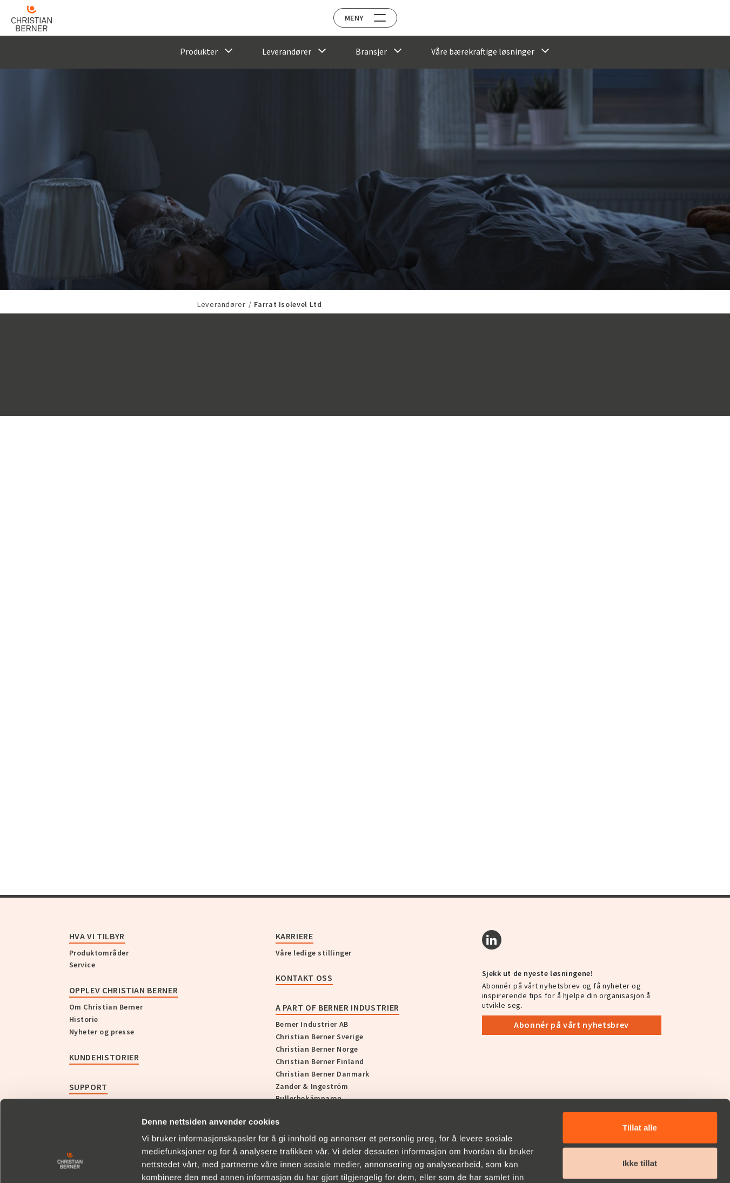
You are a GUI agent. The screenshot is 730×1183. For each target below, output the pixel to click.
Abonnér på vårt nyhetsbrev (571, 1024)
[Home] (39, 18)
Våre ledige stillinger (314, 953)
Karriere (294, 936)
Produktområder (99, 953)
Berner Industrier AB (312, 1024)
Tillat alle (639, 1055)
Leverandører (221, 304)
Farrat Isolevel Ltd (288, 304)
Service (82, 965)
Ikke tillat (639, 1090)
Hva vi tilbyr (97, 936)
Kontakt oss (304, 977)
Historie (83, 1019)
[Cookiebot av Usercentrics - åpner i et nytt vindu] (70, 1162)
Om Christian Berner (106, 1007)
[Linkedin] (491, 940)
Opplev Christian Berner (123, 990)
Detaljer (580, 1161)
